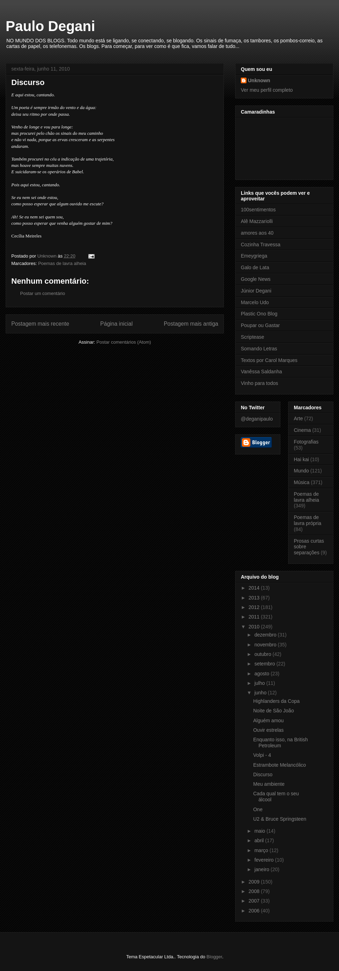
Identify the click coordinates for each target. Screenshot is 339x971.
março (261, 850)
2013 (255, 598)
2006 (255, 910)
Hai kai (301, 459)
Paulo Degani (50, 26)
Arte (298, 418)
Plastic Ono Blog (259, 313)
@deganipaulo (257, 419)
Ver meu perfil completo (267, 90)
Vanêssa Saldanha (261, 371)
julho (260, 683)
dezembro (266, 635)
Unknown (259, 80)
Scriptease (252, 337)
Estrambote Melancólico (279, 765)
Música (301, 482)
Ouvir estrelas (268, 730)
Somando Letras (259, 348)
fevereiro (264, 860)
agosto (262, 673)
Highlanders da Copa (276, 701)
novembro (266, 644)
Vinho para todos (259, 383)
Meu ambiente (269, 784)
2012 (255, 607)
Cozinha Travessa (260, 244)
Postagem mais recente (40, 324)
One (257, 809)
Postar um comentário (42, 293)
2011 (255, 617)
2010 (255, 626)
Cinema (302, 430)
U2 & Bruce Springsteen (279, 819)
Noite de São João (273, 710)
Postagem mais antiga (191, 324)
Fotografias (306, 442)
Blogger (214, 956)
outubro (263, 654)
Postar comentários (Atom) (123, 342)
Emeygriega (254, 256)
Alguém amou (268, 720)
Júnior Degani (256, 291)
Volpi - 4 (262, 755)
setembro (265, 664)
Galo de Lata (255, 267)
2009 (255, 882)
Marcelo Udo (255, 302)
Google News (255, 279)
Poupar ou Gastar (260, 325)
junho (261, 692)
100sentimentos (258, 209)
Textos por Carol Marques (269, 360)
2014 (255, 588)
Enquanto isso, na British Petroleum (280, 742)
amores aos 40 (257, 233)
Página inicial (116, 324)
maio (260, 831)
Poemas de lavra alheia (62, 263)
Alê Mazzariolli (257, 221)
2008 (255, 891)
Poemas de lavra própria (307, 520)
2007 (255, 901)
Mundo (301, 471)
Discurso (262, 774)
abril (259, 840)
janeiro (262, 869)
